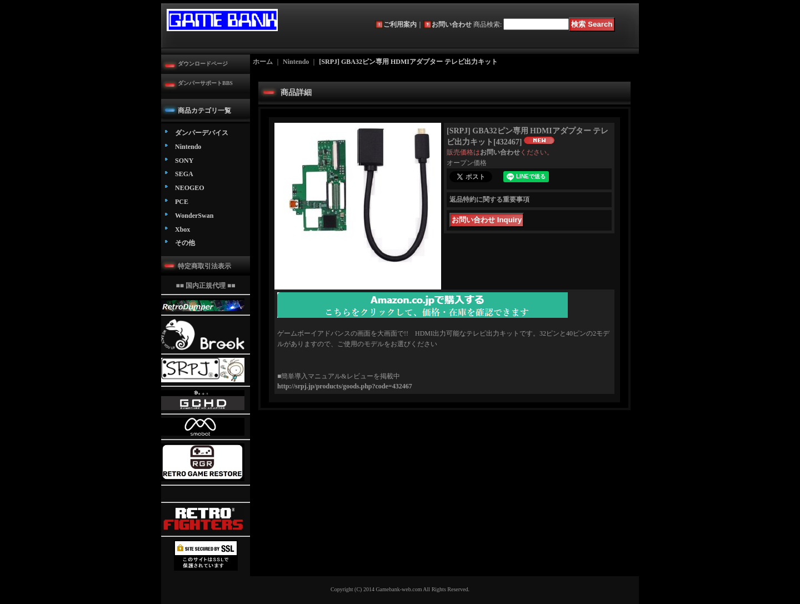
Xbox (182, 229)
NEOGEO (189, 188)
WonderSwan (194, 215)
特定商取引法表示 (204, 266)
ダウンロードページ (203, 64)
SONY (184, 160)
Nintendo (188, 147)
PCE (181, 202)
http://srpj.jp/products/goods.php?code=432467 (344, 386)
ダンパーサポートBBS (205, 83)
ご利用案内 (400, 24)
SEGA (184, 174)
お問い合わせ (452, 24)
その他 (185, 243)
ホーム (263, 62)
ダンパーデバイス (201, 133)
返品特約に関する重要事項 (489, 199)
